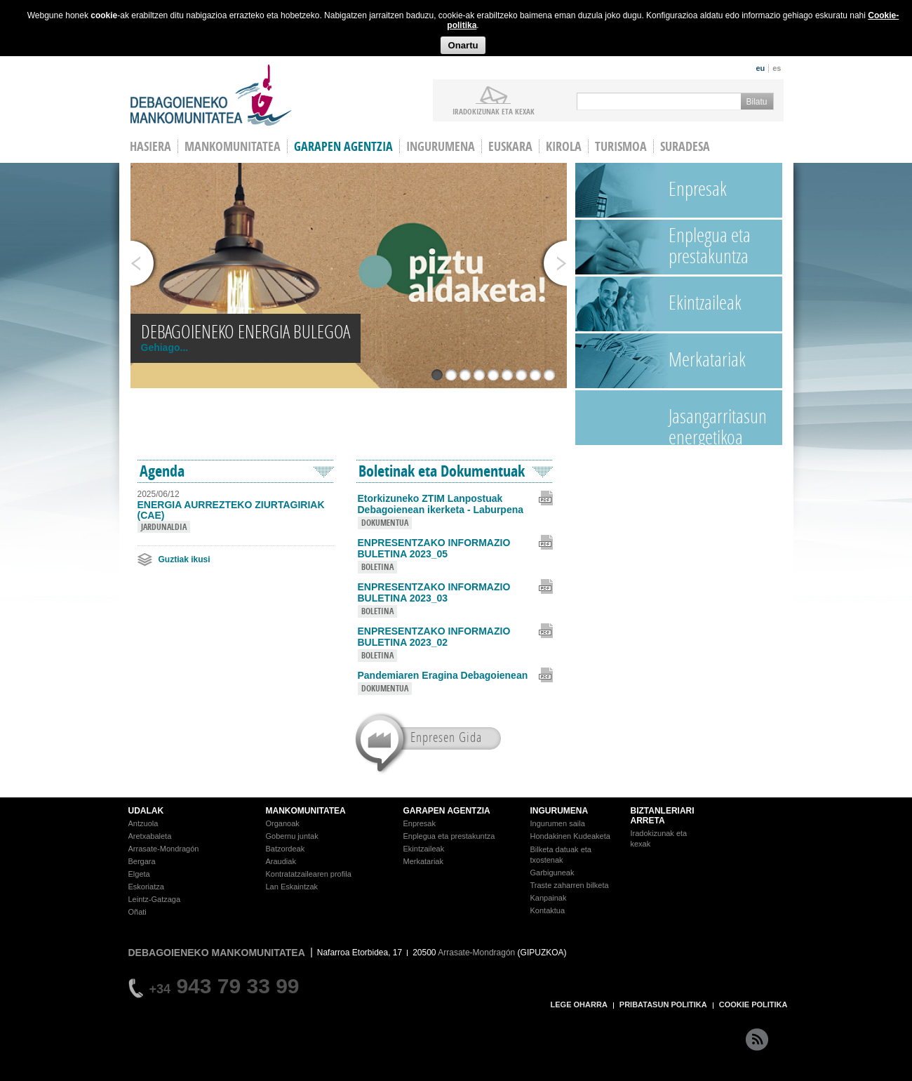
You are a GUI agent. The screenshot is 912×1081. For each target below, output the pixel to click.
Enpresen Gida (446, 736)
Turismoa (621, 146)
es (776, 68)
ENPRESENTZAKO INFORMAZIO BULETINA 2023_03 (434, 592)
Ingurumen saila (557, 823)
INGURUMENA (559, 811)
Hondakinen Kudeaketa (570, 836)
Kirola (564, 146)
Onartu (463, 45)
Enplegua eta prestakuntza (710, 245)
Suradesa (685, 146)
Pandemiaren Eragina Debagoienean (443, 675)
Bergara (142, 861)
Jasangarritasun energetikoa (718, 424)
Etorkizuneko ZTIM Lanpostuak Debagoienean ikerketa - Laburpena (441, 504)
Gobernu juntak (292, 836)
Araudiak (281, 861)
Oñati (137, 912)
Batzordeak (285, 848)
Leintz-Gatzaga (154, 899)
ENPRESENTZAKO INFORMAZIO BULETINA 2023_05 (434, 548)
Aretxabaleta (150, 836)
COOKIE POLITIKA (753, 1004)
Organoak (283, 823)
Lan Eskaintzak (292, 886)
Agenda (162, 471)
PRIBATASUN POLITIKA (663, 1004)
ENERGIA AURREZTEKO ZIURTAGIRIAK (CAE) (231, 510)
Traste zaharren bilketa (569, 885)
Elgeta (139, 874)
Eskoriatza (146, 886)
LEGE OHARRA (579, 1004)
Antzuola (143, 823)
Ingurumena (440, 146)
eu (760, 68)
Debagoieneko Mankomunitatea (211, 95)
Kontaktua (547, 910)
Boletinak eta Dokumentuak (441, 471)
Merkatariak (707, 359)
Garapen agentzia (343, 146)
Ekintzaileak (705, 302)
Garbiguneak (552, 872)
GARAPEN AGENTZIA (446, 811)
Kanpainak (548, 898)
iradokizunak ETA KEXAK (493, 111)
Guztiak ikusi (184, 559)
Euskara (510, 146)
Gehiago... (165, 347)
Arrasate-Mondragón (163, 848)
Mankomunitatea (233, 146)
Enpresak (698, 188)
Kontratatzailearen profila (308, 874)
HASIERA (150, 146)
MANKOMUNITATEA (306, 811)
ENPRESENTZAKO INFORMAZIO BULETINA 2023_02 (434, 636)
